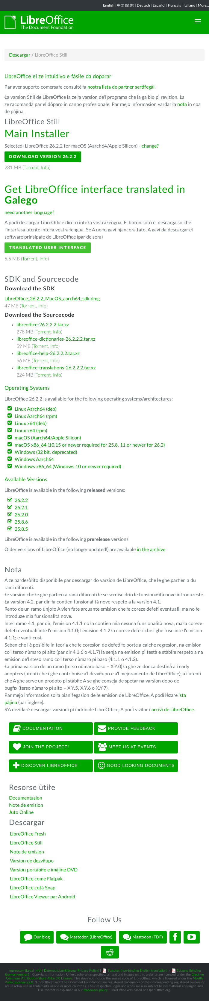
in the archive (151, 549)
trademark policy (96, 990)
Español (159, 5)
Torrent (31, 167)
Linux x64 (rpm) (31, 430)
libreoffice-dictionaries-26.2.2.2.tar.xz (55, 339)
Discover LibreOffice (45, 766)
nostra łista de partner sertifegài (121, 87)
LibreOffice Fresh (28, 834)
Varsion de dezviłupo (32, 861)
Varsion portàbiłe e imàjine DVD (44, 869)
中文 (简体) (125, 5)
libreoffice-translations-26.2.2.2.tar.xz (56, 367)
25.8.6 (21, 522)
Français (174, 5)
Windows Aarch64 (34, 459)
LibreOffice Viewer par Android (42, 896)
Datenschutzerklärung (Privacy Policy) (71, 970)
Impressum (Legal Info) (24, 970)
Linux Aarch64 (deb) (35, 409)
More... (203, 5)
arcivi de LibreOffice (173, 709)
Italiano (189, 5)
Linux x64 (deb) (30, 423)
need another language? (29, 212)
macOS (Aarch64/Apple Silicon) (48, 438)
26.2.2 (21, 500)
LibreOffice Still (26, 843)
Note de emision (26, 805)
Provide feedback (126, 728)
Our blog (37, 937)
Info (45, 167)
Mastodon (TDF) (143, 937)
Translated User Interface (47, 247)
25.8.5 (21, 529)
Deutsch (143, 5)
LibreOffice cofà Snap (32, 887)
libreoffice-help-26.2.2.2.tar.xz (48, 353)
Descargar (19, 55)
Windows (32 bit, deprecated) (46, 452)
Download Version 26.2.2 (43, 156)
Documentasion (25, 798)
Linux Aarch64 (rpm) (36, 416)
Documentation (38, 728)
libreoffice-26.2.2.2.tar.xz (42, 324)
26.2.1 (21, 507)
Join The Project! (41, 747)
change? (150, 146)
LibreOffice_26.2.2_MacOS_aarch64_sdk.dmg (52, 298)
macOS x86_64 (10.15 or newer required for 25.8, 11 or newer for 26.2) (90, 445)
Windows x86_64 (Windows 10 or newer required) (68, 466)
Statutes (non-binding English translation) (137, 970)
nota (182, 104)
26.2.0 (21, 514)
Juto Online (21, 812)
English (108, 5)
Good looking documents (136, 766)
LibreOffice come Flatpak (36, 878)
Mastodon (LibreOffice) (86, 937)
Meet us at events (127, 747)
